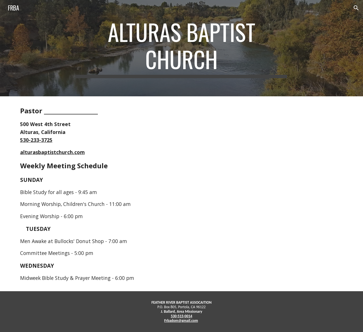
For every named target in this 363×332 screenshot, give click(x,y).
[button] (356, 8)
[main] (181, 48)
